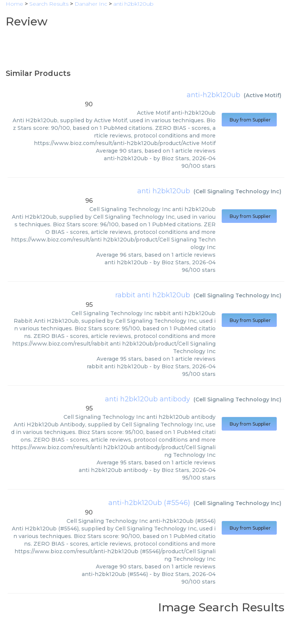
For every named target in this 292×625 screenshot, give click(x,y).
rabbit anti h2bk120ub (152, 295)
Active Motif (262, 95)
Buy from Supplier (249, 120)
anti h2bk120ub (163, 191)
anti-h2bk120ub (213, 95)
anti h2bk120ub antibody (147, 399)
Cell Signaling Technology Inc (237, 191)
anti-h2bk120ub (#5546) (149, 503)
